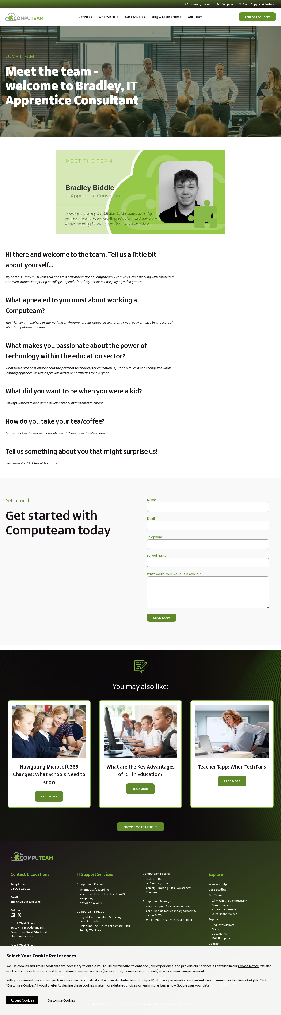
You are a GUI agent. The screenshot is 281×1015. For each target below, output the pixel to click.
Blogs (215, 929)
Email (151, 518)
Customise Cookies (61, 1000)
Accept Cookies (22, 1000)
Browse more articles (140, 827)
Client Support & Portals (256, 4)
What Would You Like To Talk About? (174, 574)
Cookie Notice (248, 966)
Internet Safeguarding (94, 889)
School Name (157, 555)
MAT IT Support (222, 938)
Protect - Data (155, 879)
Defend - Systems (157, 883)
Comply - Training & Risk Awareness (168, 888)
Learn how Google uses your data (184, 985)
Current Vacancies (223, 905)
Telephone (155, 536)
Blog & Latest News (166, 16)
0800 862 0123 (21, 888)
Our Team (195, 16)
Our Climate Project (224, 914)
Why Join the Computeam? (229, 900)
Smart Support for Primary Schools (168, 906)
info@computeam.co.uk (26, 901)
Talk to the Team (257, 17)
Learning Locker (198, 4)
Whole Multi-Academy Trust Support (170, 920)
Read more (49, 796)
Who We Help (108, 16)
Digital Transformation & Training (101, 917)
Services (85, 16)
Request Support (223, 925)
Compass (225, 4)
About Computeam (224, 909)
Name (152, 499)
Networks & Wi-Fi (91, 903)
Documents (219, 934)
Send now (161, 617)
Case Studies (135, 16)
